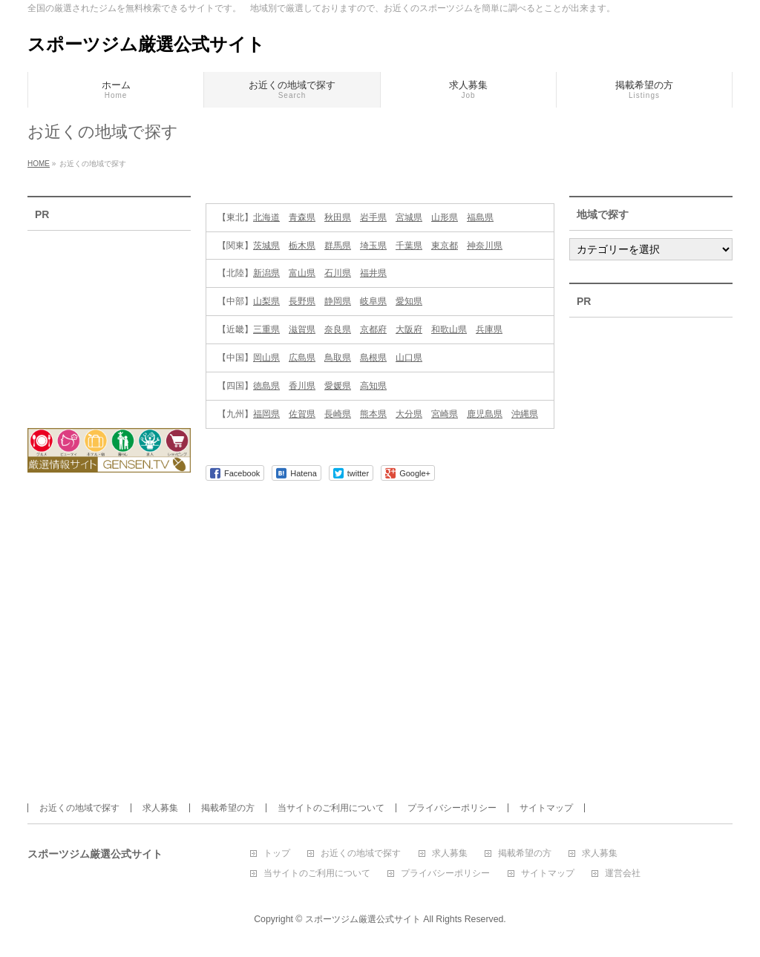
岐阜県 (373, 301)
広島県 (302, 357)
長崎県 (337, 414)
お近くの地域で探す (79, 808)
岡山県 (266, 357)
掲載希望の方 (228, 808)
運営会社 (623, 873)
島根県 (373, 357)
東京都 (444, 245)
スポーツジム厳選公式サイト (146, 44)
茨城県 (266, 245)
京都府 (373, 329)
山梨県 (266, 301)
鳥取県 (337, 357)
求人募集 (160, 808)
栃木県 (302, 245)
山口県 (409, 357)
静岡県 (337, 301)
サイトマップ (546, 808)
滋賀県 (302, 329)
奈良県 (337, 329)
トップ (276, 853)
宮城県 (409, 217)
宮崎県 (444, 414)
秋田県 (337, 217)
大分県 (409, 414)
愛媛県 (337, 386)
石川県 (337, 273)
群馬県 (337, 245)
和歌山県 (449, 329)
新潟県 (266, 273)
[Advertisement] (109, 319)
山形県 (444, 217)
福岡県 (266, 414)
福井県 (373, 273)
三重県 (266, 329)
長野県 (302, 301)
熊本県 (373, 414)
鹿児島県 (484, 414)
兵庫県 (489, 329)
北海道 (266, 217)
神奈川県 (484, 245)
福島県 (480, 217)
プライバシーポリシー (452, 808)
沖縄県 (524, 414)
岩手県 (373, 217)
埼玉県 (373, 245)
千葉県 (409, 245)
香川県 (302, 386)
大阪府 (409, 329)
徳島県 (266, 386)
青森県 (302, 217)
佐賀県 (302, 414)
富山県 (302, 273)
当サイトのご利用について (331, 808)
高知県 (373, 386)
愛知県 (409, 301)
